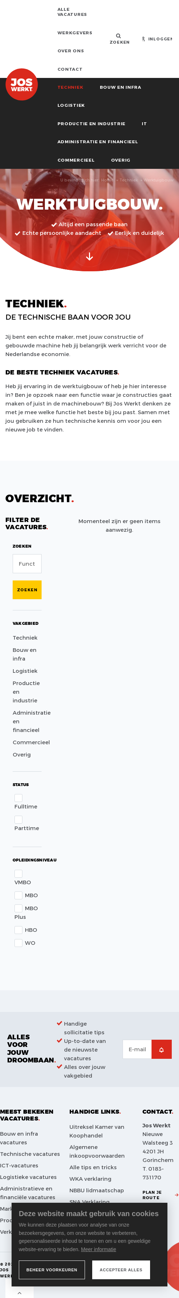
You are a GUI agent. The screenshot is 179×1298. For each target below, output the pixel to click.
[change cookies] (52, 1269)
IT (144, 123)
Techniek (70, 86)
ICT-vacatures (19, 1165)
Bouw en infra (120, 86)
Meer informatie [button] (98, 1249)
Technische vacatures (30, 1153)
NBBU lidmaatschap (96, 1190)
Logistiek (71, 105)
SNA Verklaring (89, 1201)
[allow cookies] (121, 1269)
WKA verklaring (90, 1178)
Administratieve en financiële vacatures (27, 1192)
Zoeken (27, 589)
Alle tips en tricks (93, 1167)
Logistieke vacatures (28, 1177)
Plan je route (152, 1195)
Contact (70, 68)
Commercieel (76, 159)
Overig (121, 159)
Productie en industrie (91, 123)
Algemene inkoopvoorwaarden (97, 1151)
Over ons (70, 50)
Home (107, 179)
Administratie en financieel (97, 141)
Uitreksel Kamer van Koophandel (96, 1131)
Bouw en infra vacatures (19, 1137)
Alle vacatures (72, 11)
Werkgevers (75, 32)
